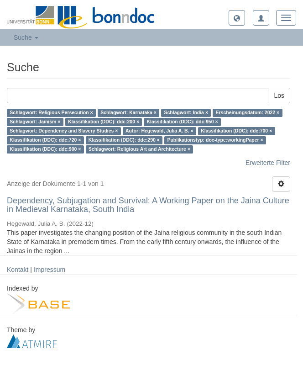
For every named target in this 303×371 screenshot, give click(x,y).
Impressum (49, 269)
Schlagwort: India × (186, 113)
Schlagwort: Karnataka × (128, 113)
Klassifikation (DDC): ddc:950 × (182, 122)
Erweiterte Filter (268, 162)
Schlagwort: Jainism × (35, 122)
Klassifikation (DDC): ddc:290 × (124, 140)
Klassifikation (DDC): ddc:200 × (103, 122)
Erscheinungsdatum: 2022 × (248, 113)
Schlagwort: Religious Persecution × (51, 113)
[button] (237, 18)
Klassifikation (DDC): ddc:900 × (45, 149)
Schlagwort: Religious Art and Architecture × (139, 149)
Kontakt (17, 269)
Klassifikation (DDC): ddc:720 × (45, 140)
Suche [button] (26, 37)
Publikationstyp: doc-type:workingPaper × (215, 140)
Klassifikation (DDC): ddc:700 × (236, 131)
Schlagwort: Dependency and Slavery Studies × (64, 131)
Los (279, 95)
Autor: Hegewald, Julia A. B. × (159, 131)
